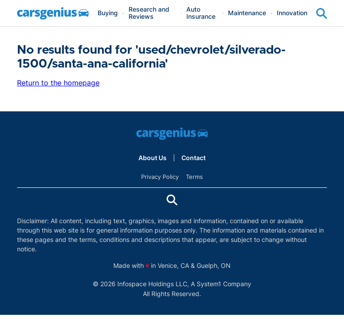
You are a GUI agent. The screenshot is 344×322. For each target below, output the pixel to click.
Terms (194, 176)
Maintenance (247, 13)
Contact (193, 157)
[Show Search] (321, 13)
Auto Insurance (200, 13)
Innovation (292, 13)
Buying (108, 13)
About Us (152, 157)
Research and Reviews (149, 13)
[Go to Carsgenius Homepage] (53, 13)
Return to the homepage (58, 82)
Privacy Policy (160, 176)
